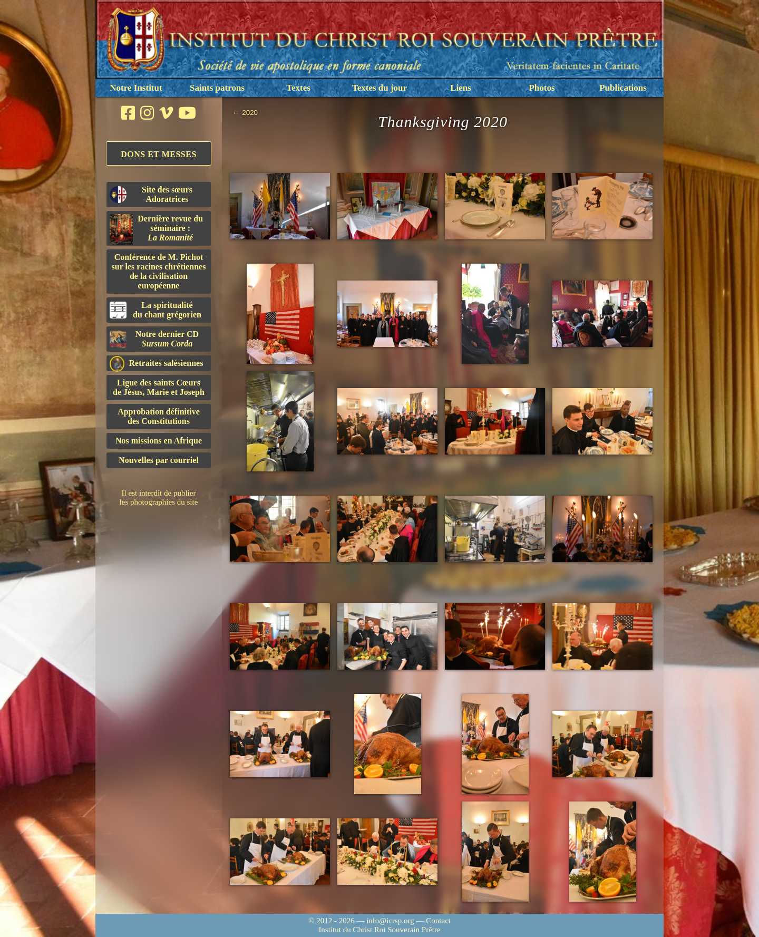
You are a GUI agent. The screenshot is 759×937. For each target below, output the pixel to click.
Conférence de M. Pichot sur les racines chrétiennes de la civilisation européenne (159, 271)
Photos (541, 88)
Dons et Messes (159, 154)
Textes (298, 88)
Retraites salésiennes (156, 363)
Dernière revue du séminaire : (156, 229)
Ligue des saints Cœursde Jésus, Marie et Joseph (159, 387)
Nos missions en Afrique (158, 440)
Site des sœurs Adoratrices (151, 194)
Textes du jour (379, 88)
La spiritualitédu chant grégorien (155, 310)
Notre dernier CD (154, 339)
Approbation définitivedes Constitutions (159, 416)
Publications (623, 88)
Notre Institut (136, 88)
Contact (438, 920)
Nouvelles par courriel (159, 460)
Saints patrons (217, 88)
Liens (460, 88)
